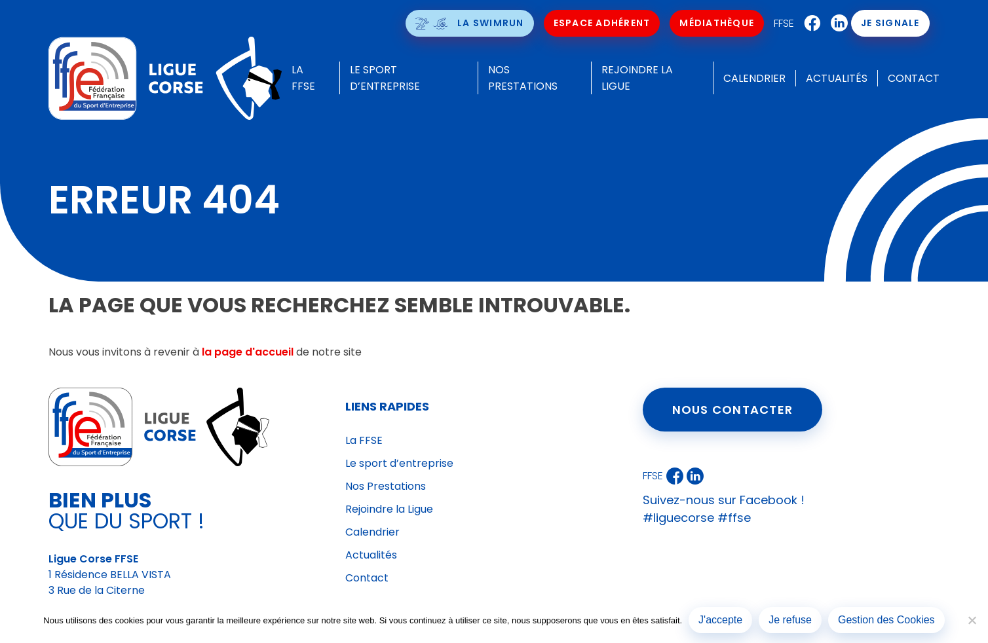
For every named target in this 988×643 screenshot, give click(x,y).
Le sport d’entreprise (399, 463)
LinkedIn (836, 23)
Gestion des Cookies (886, 619)
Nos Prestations (385, 486)
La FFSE (364, 440)
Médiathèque (717, 22)
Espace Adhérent (602, 22)
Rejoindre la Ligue (389, 509)
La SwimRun (491, 22)
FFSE (784, 23)
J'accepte (720, 619)
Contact (914, 78)
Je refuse (790, 619)
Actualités (836, 78)
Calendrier (754, 78)
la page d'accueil (248, 351)
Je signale (891, 22)
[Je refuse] (971, 620)
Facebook (810, 23)
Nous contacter (732, 409)
